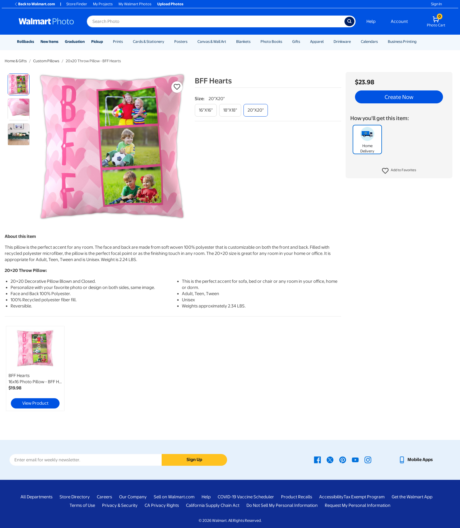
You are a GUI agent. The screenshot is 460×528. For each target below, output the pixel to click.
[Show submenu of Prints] (125, 41)
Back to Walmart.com (34, 4)
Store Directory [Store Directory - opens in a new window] (75, 497)
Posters (180, 41)
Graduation (75, 41)
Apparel (317, 41)
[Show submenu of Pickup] (105, 41)
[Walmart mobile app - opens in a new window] (415, 459)
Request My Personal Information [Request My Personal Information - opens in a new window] (357, 505)
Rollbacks (25, 41)
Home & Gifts (16, 61)
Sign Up (194, 459)
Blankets (243, 41)
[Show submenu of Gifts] (303, 41)
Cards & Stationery (148, 41)
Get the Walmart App (412, 497)
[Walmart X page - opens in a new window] (330, 459)
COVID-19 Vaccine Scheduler (246, 497)
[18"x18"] (230, 110)
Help (371, 21)
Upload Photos (170, 4)
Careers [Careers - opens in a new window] (104, 497)
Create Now (399, 97)
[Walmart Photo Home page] (46, 21)
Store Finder (76, 4)
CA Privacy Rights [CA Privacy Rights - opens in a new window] (162, 505)
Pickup (97, 41)
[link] (35, 368)
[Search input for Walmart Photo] (215, 21)
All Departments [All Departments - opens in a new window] (37, 497)
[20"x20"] (255, 110)
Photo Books (271, 41)
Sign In (436, 4)
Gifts (296, 41)
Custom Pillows (46, 61)
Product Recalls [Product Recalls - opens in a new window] (296, 497)
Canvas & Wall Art (211, 41)
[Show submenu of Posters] (190, 41)
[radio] (19, 84)
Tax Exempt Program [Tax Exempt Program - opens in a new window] (364, 497)
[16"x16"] (206, 110)
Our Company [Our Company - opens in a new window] (133, 497)
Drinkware (342, 41)
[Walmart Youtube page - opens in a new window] (355, 459)
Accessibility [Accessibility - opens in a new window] (331, 497)
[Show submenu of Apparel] (326, 41)
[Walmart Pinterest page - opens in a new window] (342, 459)
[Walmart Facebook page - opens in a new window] (317, 459)
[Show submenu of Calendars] (380, 41)
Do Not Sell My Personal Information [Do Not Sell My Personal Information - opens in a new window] (282, 505)
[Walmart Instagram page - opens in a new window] (367, 459)
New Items (49, 41)
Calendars (369, 41)
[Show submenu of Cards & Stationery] (167, 41)
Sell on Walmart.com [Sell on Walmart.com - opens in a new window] (174, 497)
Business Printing (402, 41)
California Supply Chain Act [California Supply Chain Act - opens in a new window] (212, 505)
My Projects (103, 4)
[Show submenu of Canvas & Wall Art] (229, 41)
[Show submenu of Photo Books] (285, 41)
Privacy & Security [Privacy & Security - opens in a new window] (120, 505)
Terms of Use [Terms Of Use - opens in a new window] (82, 505)
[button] (399, 171)
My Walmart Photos (135, 4)
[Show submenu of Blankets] (253, 41)
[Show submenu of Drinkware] (353, 41)
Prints (118, 41)
